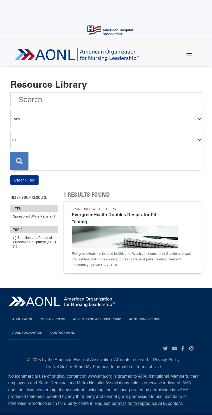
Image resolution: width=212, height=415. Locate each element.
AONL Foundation (27, 332)
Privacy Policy (166, 359)
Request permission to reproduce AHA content (138, 403)
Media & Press (53, 319)
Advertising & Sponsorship (97, 319)
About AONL (22, 319)
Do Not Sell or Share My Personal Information (89, 366)
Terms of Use (148, 366)
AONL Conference (144, 319)
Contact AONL (62, 332)
